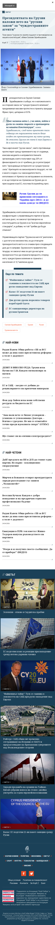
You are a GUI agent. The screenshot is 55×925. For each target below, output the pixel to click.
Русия (41, 325)
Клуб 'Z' (5, 43)
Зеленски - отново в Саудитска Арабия (23, 612)
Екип (43, 883)
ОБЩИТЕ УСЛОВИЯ (27, 920)
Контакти (24, 883)
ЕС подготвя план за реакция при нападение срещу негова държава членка (27, 653)
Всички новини (11, 856)
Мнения (27, 866)
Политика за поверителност (35, 880)
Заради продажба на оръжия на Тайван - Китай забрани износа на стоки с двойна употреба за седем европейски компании (25, 790)
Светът (6, 12)
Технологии (29, 861)
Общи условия (14, 880)
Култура (18, 861)
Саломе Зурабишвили (13, 325)
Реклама (14, 883)
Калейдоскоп (42, 861)
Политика (25, 856)
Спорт (9, 861)
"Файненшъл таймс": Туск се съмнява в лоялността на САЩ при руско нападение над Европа (29, 283)
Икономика (36, 856)
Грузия (30, 325)
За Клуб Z (34, 883)
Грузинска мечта (11, 330)
